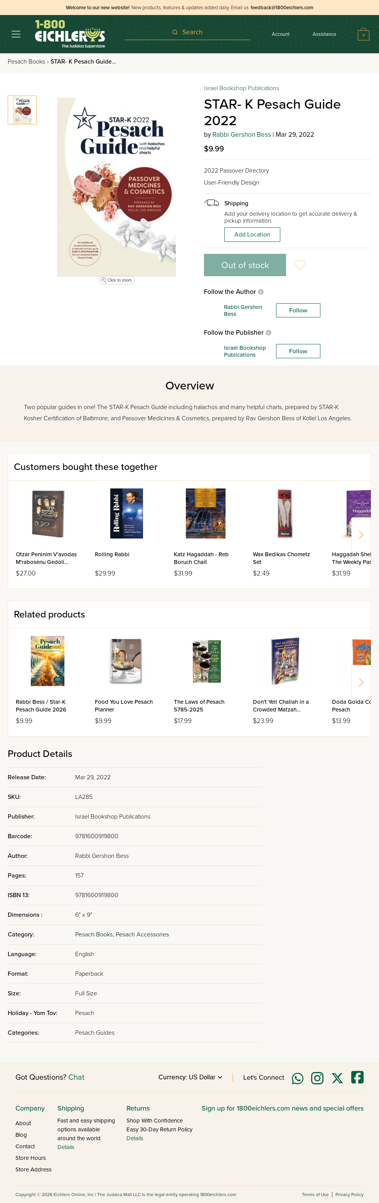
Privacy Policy (349, 1194)
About (23, 1123)
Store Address (33, 1169)
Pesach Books (28, 61)
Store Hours (30, 1157)
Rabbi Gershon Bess (241, 135)
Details (65, 1147)
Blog (21, 1134)
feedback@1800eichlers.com (282, 8)
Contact (25, 1146)
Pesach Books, (95, 934)
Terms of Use (315, 1194)
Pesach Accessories (142, 934)
